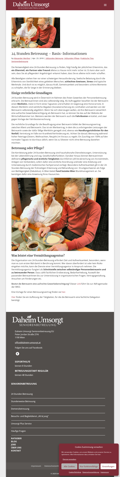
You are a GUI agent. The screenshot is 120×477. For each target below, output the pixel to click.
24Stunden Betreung (54, 58)
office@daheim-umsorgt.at (28, 342)
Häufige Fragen (18, 431)
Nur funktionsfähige (89, 466)
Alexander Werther (22, 58)
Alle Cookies (69, 466)
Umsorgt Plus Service (21, 423)
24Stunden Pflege (71, 58)
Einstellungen (108, 466)
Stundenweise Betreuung (23, 401)
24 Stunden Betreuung (22, 394)
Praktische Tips (87, 58)
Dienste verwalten (69, 459)
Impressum (105, 472)
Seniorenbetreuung (19, 61)
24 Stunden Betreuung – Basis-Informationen (49, 53)
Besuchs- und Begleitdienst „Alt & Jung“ (30, 416)
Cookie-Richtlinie (75, 472)
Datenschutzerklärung (90, 472)
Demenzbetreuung (20, 408)
